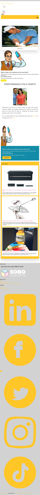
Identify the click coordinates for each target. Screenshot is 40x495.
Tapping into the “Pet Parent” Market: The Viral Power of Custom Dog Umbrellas (17, 220)
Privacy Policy (29, 493)
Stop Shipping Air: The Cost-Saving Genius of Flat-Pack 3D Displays (15, 251)
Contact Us (4, 80)
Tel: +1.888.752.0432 (4, 493)
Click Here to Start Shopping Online (7, 3)
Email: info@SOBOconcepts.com (21, 493)
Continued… (32, 193)
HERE (34, 116)
